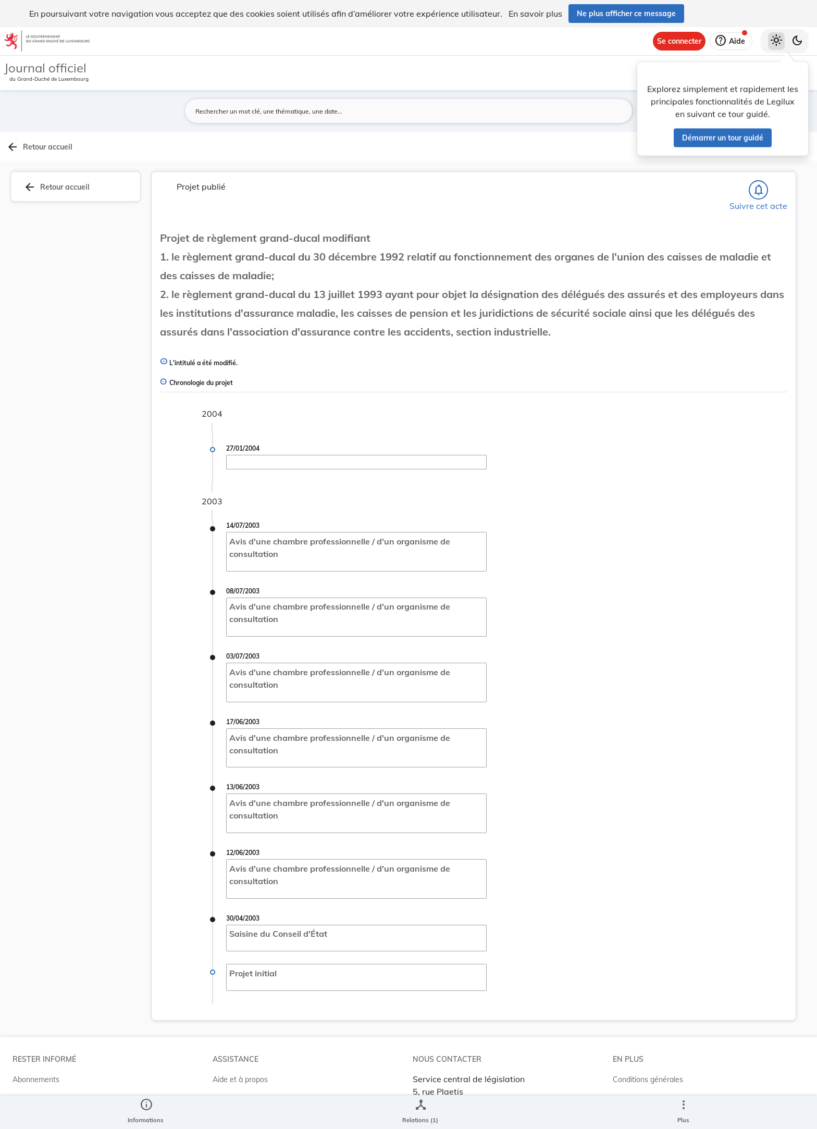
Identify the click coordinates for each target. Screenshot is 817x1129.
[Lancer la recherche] (589, 111)
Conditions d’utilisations (652, 1077)
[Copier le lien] (684, 355)
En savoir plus (535, 13)
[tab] (783, 169)
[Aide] (731, 41)
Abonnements (36, 1056)
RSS (20, 1077)
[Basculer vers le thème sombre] (797, 41)
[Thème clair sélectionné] (776, 41)
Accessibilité (633, 1098)
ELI (218, 1098)
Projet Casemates (243, 1077)
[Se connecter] (679, 41)
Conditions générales (648, 1056)
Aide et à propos (240, 1056)
